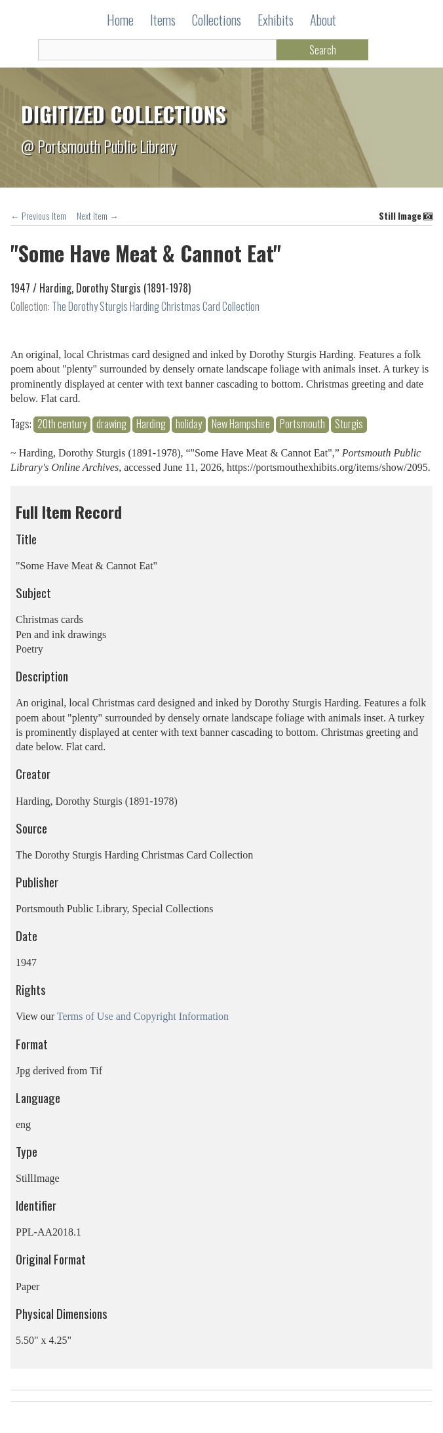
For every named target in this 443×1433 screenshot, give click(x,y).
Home (120, 20)
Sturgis (349, 424)
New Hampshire (241, 424)
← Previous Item (38, 215)
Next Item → (98, 215)
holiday (189, 424)
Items (163, 20)
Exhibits (276, 20)
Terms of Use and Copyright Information (143, 1016)
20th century (62, 424)
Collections (216, 20)
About (323, 20)
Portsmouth (302, 424)
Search (322, 50)
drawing (111, 424)
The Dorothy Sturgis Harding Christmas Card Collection (156, 306)
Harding (151, 424)
